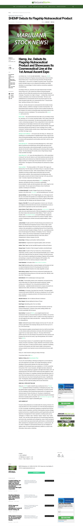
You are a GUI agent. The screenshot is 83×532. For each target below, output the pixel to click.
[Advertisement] (66, 440)
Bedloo (32, 313)
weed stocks (11, 87)
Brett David (10, 522)
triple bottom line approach (46, 396)
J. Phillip (10, 67)
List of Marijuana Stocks (21, 6)
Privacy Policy (61, 407)
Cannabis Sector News (61, 6)
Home (14, 6)
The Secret (33, 192)
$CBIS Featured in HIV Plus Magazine (12, 472)
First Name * (60, 393)
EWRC (41, 180)
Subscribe (66, 403)
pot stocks (13, 86)
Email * (59, 397)
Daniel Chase (11, 501)
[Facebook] (59, 456)
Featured (30, 6)
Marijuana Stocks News (38, 6)
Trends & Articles (52, 6)
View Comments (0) (36, 472)
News (9, 86)
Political (45, 6)
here (31, 355)
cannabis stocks (11, 79)
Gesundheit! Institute (30, 214)
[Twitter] (62, 456)
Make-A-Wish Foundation (40, 262)
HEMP (48, 76)
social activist (45, 209)
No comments (12, 22)
